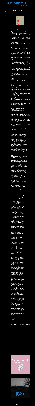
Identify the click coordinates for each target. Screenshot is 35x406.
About (9, 6)
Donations (14, 6)
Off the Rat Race (14, 398)
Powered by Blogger (17, 403)
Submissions (11, 6)
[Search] (29, 1)
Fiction (5, 11)
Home (7, 6)
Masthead (17, 6)
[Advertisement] (20, 349)
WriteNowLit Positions (20, 6)
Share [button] (5, 9)
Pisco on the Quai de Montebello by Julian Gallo (19, 374)
